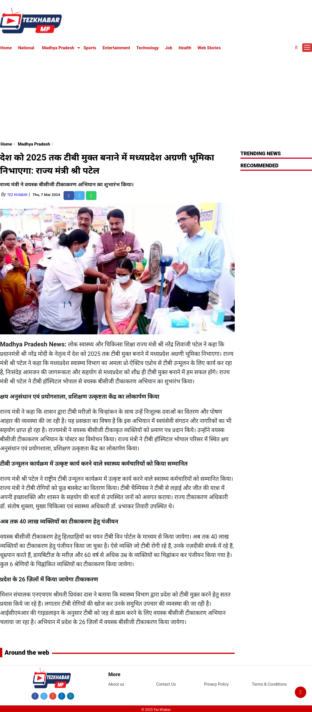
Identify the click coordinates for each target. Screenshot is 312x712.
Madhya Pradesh (58, 47)
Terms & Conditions (269, 684)
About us (116, 684)
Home (6, 47)
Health (185, 47)
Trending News (260, 153)
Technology (147, 47)
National (26, 47)
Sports (90, 47)
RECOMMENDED (259, 165)
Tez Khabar (17, 195)
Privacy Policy (216, 684)
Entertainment (116, 47)
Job (168, 47)
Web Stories (209, 47)
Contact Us (166, 684)
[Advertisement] (156, 95)
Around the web (27, 652)
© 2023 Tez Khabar (156, 710)
